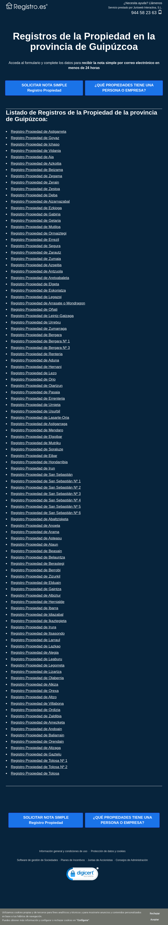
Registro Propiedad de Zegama (36, 176)
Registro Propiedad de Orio (33, 379)
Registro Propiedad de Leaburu (36, 659)
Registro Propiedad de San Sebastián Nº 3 (46, 494)
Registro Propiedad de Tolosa (35, 773)
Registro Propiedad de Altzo (34, 697)
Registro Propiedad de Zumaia (36, 259)
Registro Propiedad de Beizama (37, 170)
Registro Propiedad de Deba (34, 195)
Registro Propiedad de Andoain (36, 729)
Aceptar (154, 919)
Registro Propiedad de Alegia (35, 653)
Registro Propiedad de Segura (36, 246)
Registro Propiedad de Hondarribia (39, 462)
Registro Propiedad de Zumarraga (39, 329)
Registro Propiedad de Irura (33, 627)
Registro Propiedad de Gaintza (36, 589)
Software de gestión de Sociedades (37, 860)
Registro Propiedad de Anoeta (35, 526)
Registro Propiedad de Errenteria (38, 398)
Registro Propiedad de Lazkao (36, 646)
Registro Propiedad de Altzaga (36, 748)
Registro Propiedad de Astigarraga (39, 424)
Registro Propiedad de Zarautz (36, 252)
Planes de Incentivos (73, 860)
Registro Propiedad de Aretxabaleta (40, 278)
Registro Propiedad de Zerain (35, 182)
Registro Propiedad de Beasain (36, 551)
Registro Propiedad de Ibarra (34, 608)
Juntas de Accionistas (100, 860)
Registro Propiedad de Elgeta (35, 284)
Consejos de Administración (132, 860)
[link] (82, 874)
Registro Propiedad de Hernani (36, 367)
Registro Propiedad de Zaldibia (36, 716)
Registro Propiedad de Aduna (35, 360)
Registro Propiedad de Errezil (35, 240)
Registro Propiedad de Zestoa (35, 189)
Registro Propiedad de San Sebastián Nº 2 (46, 487)
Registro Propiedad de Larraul (35, 640)
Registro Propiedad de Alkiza (34, 684)
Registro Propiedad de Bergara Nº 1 (40, 341)
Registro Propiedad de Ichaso (35, 144)
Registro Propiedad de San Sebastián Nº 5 (46, 506)
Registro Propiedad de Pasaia (35, 392)
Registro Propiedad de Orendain (37, 741)
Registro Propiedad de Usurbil (35, 411)
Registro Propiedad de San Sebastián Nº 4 (46, 500)
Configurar (82, 920)
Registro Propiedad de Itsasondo (38, 633)
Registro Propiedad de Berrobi (36, 570)
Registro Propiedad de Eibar (34, 456)
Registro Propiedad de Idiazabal (37, 615)
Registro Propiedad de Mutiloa (36, 227)
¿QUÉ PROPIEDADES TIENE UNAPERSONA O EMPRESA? (124, 87)
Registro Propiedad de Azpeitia (36, 265)
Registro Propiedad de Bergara (36, 335)
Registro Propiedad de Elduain (36, 583)
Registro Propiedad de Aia (32, 157)
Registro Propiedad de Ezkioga (36, 208)
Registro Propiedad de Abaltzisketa (39, 519)
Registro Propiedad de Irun (33, 468)
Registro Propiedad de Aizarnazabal (40, 201)
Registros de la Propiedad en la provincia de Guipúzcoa (84, 41)
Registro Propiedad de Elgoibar (36, 437)
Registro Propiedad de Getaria (36, 221)
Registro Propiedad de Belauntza (38, 557)
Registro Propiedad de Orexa (35, 691)
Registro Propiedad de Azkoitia (36, 163)
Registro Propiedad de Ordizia (35, 710)
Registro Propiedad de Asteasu (36, 538)
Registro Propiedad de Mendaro (37, 430)
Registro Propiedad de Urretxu (36, 322)
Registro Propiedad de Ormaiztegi (38, 233)
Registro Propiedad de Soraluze (37, 449)
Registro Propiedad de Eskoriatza (38, 290)
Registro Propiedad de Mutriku (36, 443)
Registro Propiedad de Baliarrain (37, 735)
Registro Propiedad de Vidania (36, 151)
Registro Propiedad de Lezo (34, 373)
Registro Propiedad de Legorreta (37, 665)
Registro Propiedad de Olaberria (37, 678)
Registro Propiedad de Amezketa (38, 722)
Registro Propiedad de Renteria (37, 354)
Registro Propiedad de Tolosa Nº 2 (39, 767)
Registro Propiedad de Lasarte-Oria (40, 418)
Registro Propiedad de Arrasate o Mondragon (48, 303)
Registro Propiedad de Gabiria (36, 214)
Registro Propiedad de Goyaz (35, 138)
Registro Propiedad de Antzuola (37, 271)
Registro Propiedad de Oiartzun (37, 386)
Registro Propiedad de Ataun (34, 544)
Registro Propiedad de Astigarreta (38, 132)
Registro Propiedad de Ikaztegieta (38, 621)
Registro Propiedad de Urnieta (36, 405)
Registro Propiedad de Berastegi (37, 564)
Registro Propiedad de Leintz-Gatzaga (42, 316)
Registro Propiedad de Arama (35, 532)
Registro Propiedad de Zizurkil (35, 576)
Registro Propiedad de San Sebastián (41, 475)
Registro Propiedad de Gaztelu (36, 754)
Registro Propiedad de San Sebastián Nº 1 (46, 481)
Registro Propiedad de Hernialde (37, 602)
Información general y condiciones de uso (63, 851)
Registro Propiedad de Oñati (34, 309)
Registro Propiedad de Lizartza (36, 672)
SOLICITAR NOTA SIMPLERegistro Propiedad (44, 87)
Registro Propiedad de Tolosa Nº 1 (39, 761)
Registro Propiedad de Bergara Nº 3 (40, 348)
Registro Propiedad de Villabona (37, 704)
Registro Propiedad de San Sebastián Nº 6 (46, 513)
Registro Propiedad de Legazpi (36, 297)
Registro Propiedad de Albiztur (36, 595)
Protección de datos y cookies (108, 851)
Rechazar (155, 913)
